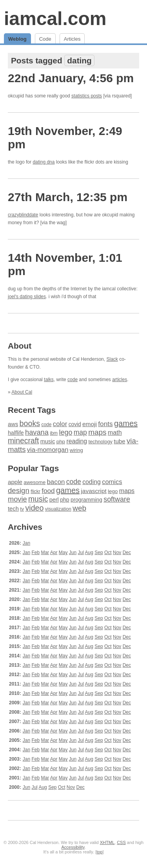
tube (119, 441)
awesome (34, 482)
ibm (54, 433)
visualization (58, 509)
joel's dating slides (27, 296)
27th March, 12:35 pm (67, 197)
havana (37, 432)
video (34, 508)
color (60, 424)
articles (119, 379)
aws (13, 424)
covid (75, 424)
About (19, 345)
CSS (121, 842)
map (80, 432)
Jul (81, 552)
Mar (45, 552)
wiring (76, 450)
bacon (56, 482)
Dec (127, 552)
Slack (112, 359)
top (99, 851)
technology (100, 441)
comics (112, 482)
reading (76, 441)
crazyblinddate (23, 215)
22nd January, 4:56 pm (71, 78)
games (126, 423)
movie (17, 499)
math (115, 432)
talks (49, 379)
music (47, 441)
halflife (16, 433)
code (72, 379)
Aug (89, 552)
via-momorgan (48, 449)
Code (45, 39)
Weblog (17, 39)
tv (22, 509)
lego (65, 432)
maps (97, 432)
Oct (108, 552)
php (60, 441)
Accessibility (72, 847)
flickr (35, 491)
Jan (26, 543)
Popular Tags (33, 468)
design (18, 490)
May (63, 552)
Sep (98, 552)
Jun (72, 552)
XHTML (107, 842)
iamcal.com (55, 18)
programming (86, 500)
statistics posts (86, 96)
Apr (54, 552)
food (48, 491)
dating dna (43, 162)
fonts (105, 424)
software (116, 499)
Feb (35, 552)
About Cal (21, 392)
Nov (117, 552)
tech (13, 509)
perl (54, 500)
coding (91, 482)
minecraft (23, 441)
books (30, 423)
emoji (89, 424)
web (79, 508)
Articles (72, 39)
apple (15, 482)
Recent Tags (32, 409)
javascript (93, 491)
